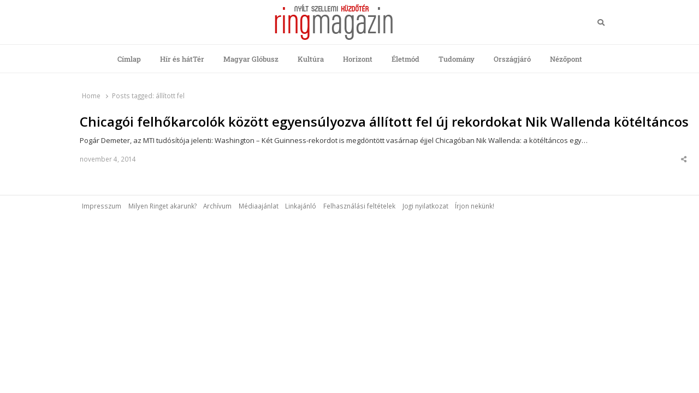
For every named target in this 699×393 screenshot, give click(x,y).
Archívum (217, 205)
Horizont (357, 59)
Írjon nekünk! (474, 205)
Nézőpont (566, 59)
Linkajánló (300, 205)
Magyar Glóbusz (251, 59)
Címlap (129, 59)
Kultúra (311, 59)
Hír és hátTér (182, 59)
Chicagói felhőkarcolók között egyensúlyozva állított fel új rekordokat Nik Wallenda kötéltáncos (384, 121)
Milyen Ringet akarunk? (162, 205)
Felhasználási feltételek (359, 205)
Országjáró (512, 59)
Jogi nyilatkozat (425, 205)
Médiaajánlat (259, 205)
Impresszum (101, 205)
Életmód (405, 59)
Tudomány (457, 59)
